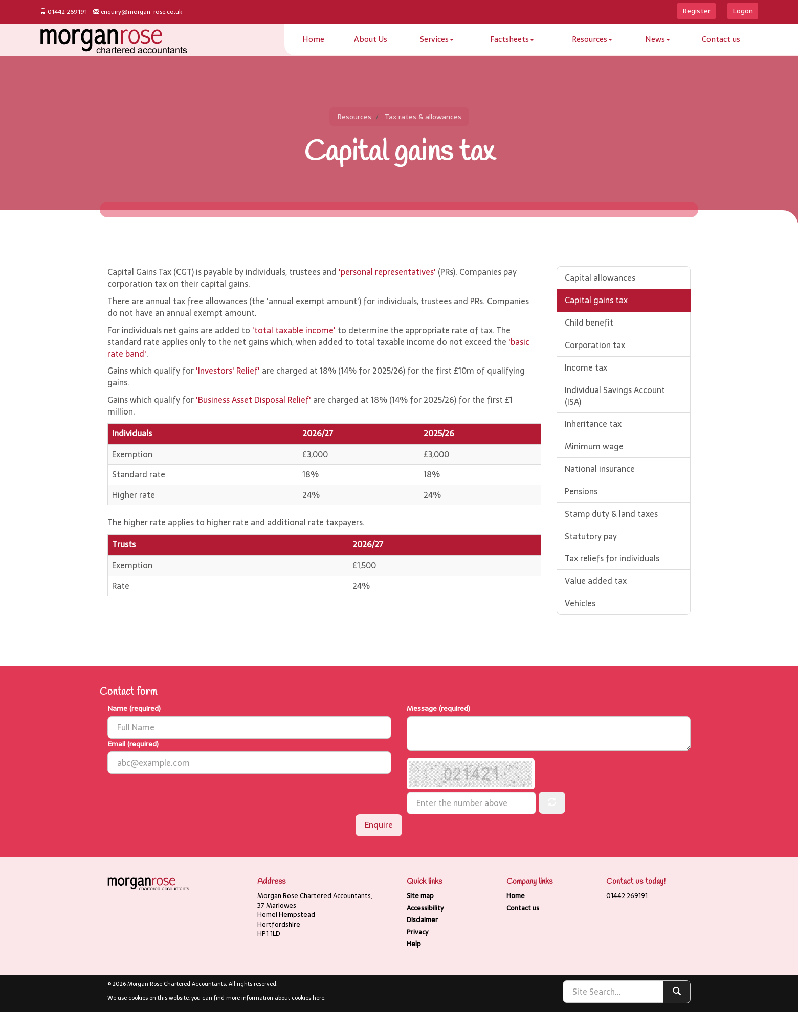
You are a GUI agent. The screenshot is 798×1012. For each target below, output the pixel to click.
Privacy (417, 932)
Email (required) (133, 744)
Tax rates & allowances (423, 116)
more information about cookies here (275, 997)
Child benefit (589, 322)
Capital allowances (600, 277)
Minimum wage (594, 446)
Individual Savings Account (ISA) (615, 395)
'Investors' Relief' (228, 370)
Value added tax (596, 580)
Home (313, 39)
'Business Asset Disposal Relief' (253, 399)
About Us (370, 39)
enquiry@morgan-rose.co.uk (141, 12)
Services (437, 39)
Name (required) (134, 708)
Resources (592, 39)
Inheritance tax (593, 423)
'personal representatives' (387, 272)
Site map (420, 895)
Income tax (586, 367)
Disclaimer (422, 919)
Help (414, 943)
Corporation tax (595, 345)
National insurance (600, 468)
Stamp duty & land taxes (611, 513)
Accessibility (425, 908)
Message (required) (438, 708)
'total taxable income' (294, 330)
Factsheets (512, 39)
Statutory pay (591, 536)
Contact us (721, 39)
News (657, 39)
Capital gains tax (596, 300)
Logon (743, 10)
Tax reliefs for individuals (612, 558)
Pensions (581, 491)
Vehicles (580, 603)
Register (696, 10)
